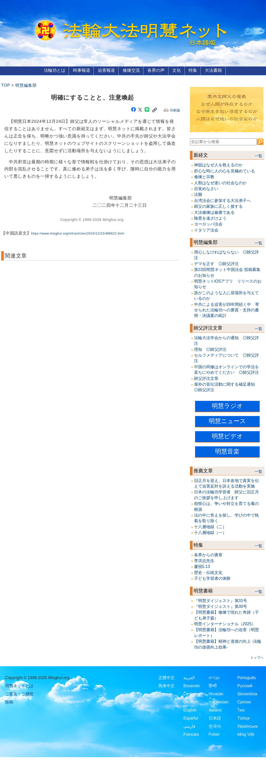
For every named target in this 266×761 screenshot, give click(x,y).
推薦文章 (203, 470)
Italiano (215, 710)
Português (246, 678)
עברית (214, 678)
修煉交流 (130, 70)
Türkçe (243, 718)
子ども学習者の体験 (212, 578)
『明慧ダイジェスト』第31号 (220, 600)
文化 (178, 70)
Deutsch (190, 702)
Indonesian (219, 702)
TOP (5, 85)
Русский (244, 686)
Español (190, 718)
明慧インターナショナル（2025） (225, 624)
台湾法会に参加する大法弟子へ (222, 200)
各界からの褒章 (208, 554)
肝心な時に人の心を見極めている (224, 171)
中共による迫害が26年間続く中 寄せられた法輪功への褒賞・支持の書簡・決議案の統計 (226, 310)
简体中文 (166, 686)
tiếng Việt (245, 734)
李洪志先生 (204, 561)
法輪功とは (51, 70)
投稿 (9, 702)
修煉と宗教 (204, 177)
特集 (195, 70)
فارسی (189, 726)
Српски (244, 702)
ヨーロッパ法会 (208, 224)
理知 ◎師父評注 (210, 349)
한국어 (215, 726)
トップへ (256, 657)
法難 (198, 194)
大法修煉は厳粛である (214, 212)
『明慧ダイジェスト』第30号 (220, 606)
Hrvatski (216, 694)
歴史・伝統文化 (208, 572)
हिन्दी (213, 686)
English (190, 710)
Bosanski (191, 686)
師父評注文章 (208, 327)
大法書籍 (216, 70)
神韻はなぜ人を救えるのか (218, 165)
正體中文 (166, 678)
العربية (189, 678)
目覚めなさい (206, 188)
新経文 (201, 155)
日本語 (215, 718)
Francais (191, 734)
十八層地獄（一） (210, 533)
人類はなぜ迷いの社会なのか (220, 182)
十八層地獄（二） (210, 526)
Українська (247, 726)
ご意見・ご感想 (19, 694)
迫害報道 (105, 70)
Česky (189, 694)
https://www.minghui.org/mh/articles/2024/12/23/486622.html (77, 233)
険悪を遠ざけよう (210, 218)
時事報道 (79, 70)
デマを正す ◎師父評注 (216, 263)
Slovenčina (247, 694)
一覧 (258, 156)
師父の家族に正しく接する (218, 206)
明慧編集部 (25, 85)
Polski (214, 734)
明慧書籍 (203, 590)
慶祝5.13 (202, 566)
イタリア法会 (206, 230)
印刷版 (175, 110)
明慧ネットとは (19, 686)
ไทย (240, 710)
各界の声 (156, 70)
